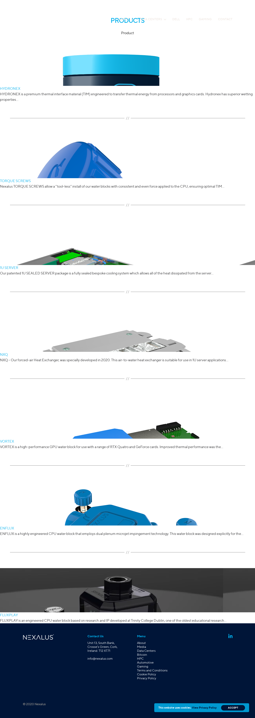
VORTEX (7, 441)
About (124, 19)
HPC (189, 19)
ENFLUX (7, 528)
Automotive (145, 662)
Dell (176, 19)
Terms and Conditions (152, 670)
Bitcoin (142, 655)
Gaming (205, 19)
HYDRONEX (10, 88)
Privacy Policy (146, 678)
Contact (225, 19)
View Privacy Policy (204, 707)
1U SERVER (9, 268)
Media (141, 647)
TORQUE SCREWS (15, 181)
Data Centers (151, 19)
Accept (233, 707)
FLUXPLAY (9, 615)
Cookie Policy (146, 674)
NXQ (4, 354)
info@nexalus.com (100, 658)
